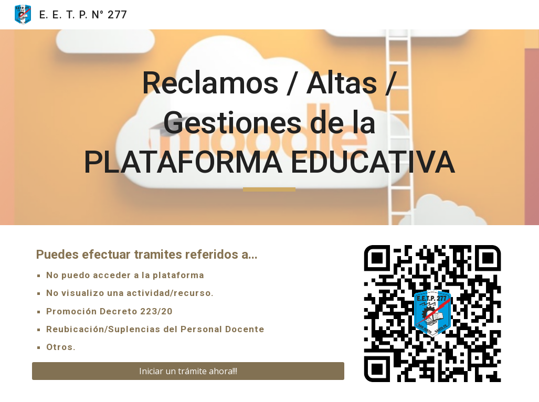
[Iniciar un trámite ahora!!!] (188, 371)
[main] (269, 127)
